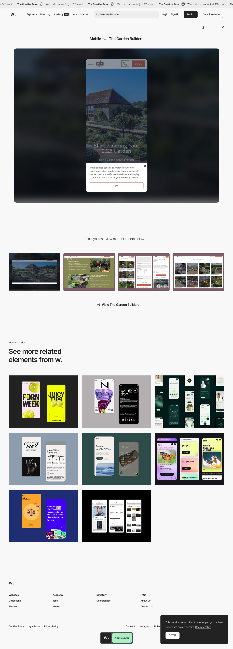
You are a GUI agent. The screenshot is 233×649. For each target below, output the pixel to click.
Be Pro (190, 14)
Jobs (74, 14)
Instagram (145, 626)
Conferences (104, 600)
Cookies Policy (16, 626)
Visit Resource (122, 637)
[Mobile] (189, 401)
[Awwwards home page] (106, 638)
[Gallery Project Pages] (198, 272)
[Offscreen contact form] (144, 272)
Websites (14, 594)
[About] (89, 272)
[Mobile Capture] (116, 401)
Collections (15, 600)
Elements (14, 606)
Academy (61, 14)
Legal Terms (34, 626)
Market (84, 14)
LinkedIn (158, 626)
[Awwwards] (13, 14)
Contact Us (147, 606)
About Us (145, 600)
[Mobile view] (43, 401)
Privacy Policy (51, 626)
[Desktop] (34, 272)
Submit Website (211, 14)
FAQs (143, 594)
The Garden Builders (126, 39)
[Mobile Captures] (116, 459)
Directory (45, 14)
